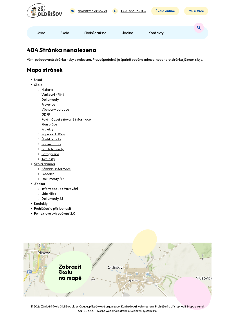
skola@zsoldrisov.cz (92, 12)
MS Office (196, 12)
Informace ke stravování (59, 189)
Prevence (48, 104)
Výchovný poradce (55, 109)
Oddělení (48, 174)
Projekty (47, 129)
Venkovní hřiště (52, 94)
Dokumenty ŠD (52, 179)
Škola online (165, 12)
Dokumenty (50, 99)
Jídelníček (48, 194)
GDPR (45, 114)
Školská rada (51, 139)
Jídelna (39, 184)
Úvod (38, 80)
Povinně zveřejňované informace (66, 119)
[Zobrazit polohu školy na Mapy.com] (117, 272)
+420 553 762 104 (133, 12)
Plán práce (49, 124)
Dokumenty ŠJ (52, 198)
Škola (38, 85)
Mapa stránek (196, 311)
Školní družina (44, 164)
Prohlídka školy (52, 149)
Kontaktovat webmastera (137, 311)
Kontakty (41, 203)
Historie (47, 90)
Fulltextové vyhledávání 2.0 (54, 213)
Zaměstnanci (51, 144)
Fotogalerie (50, 154)
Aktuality (48, 159)
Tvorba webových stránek (112, 315)
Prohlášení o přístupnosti (52, 208)
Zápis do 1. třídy (53, 134)
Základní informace (56, 169)
